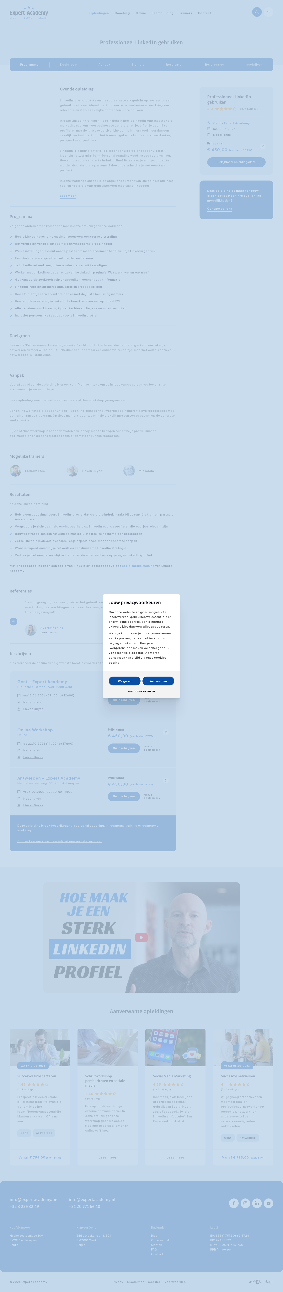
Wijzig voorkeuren (141, 691)
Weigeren (124, 681)
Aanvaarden (158, 681)
